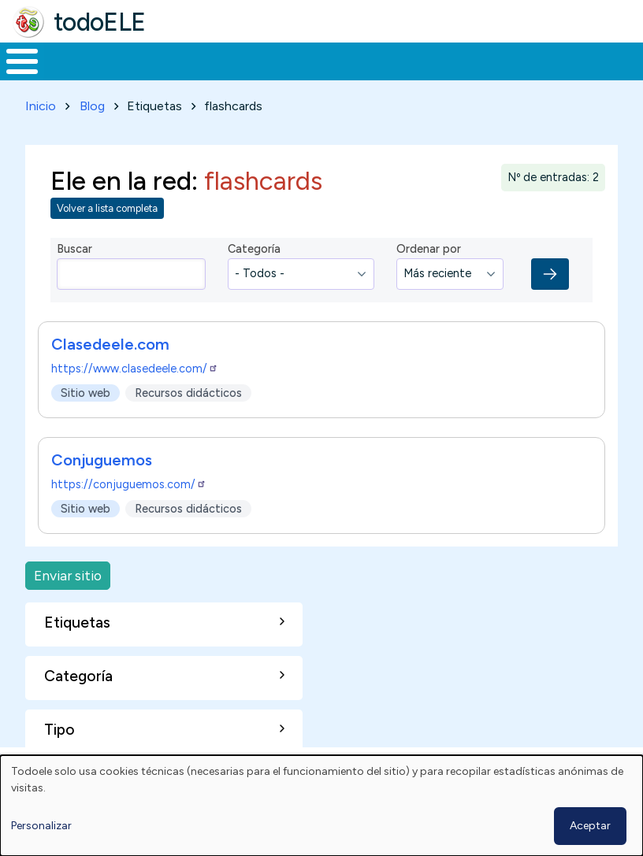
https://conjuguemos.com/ (128, 497)
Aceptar (590, 825)
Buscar (627, 60)
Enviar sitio (68, 588)
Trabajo (271, 67)
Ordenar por (428, 262)
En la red (348, 68)
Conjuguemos (101, 472)
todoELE (100, 22)
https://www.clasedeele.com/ (134, 381)
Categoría (254, 262)
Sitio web (85, 405)
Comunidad (556, 67)
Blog (92, 119)
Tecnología (450, 67)
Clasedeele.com (110, 356)
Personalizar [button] (41, 825)
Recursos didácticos (188, 405)
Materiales (75, 67)
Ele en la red (120, 193)
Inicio (14, 68)
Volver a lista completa (107, 222)
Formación (177, 67)
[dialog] (321, 805)
